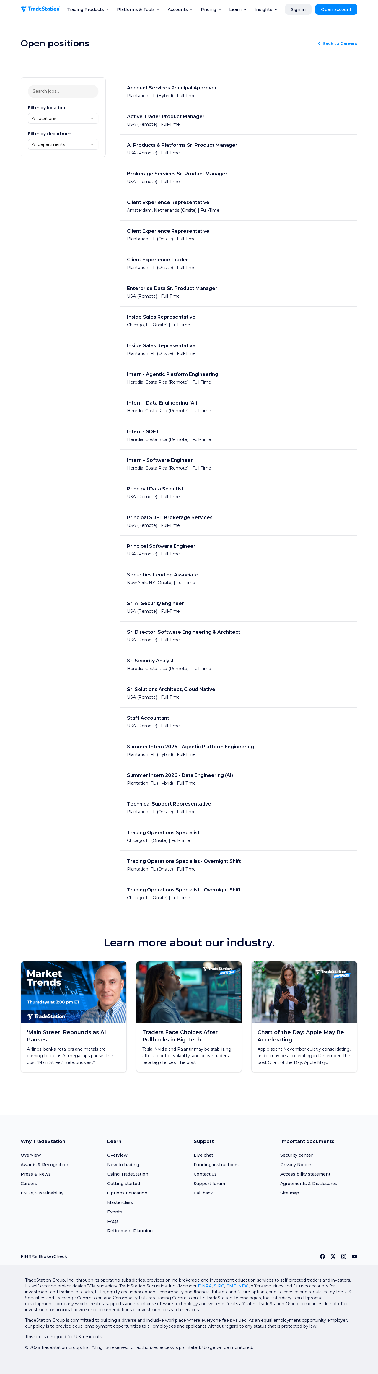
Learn (238, 9)
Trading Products (88, 9)
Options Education (127, 1193)
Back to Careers (337, 43)
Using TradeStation (127, 1174)
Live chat (203, 1155)
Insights (266, 9)
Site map (289, 1193)
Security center (296, 1155)
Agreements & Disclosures (308, 1183)
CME (231, 1286)
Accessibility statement (305, 1174)
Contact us (205, 1174)
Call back (203, 1193)
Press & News (36, 1174)
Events (114, 1212)
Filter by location (46, 107)
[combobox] (63, 118)
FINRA (205, 1286)
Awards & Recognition (44, 1164)
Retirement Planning (130, 1230)
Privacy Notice (295, 1164)
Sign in (298, 9)
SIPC (219, 1286)
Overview (31, 1155)
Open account (336, 9)
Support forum (209, 1183)
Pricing (211, 9)
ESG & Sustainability (42, 1193)
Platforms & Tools (139, 9)
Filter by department (50, 133)
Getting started (123, 1183)
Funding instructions (216, 1164)
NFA (242, 1286)
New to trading (123, 1164)
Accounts (181, 9)
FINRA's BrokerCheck (44, 1256)
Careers (29, 1183)
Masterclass (120, 1202)
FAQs (113, 1221)
